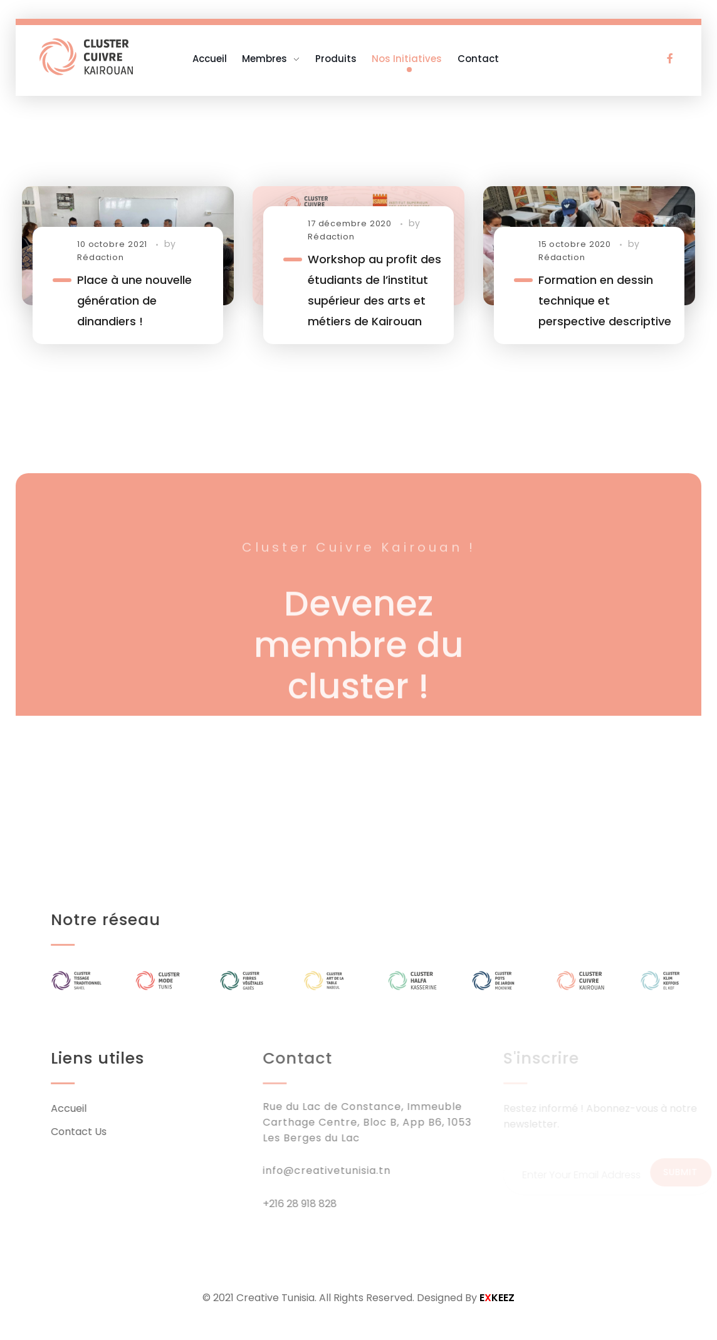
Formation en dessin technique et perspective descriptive (604, 300)
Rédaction (100, 257)
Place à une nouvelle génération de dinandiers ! (134, 300)
